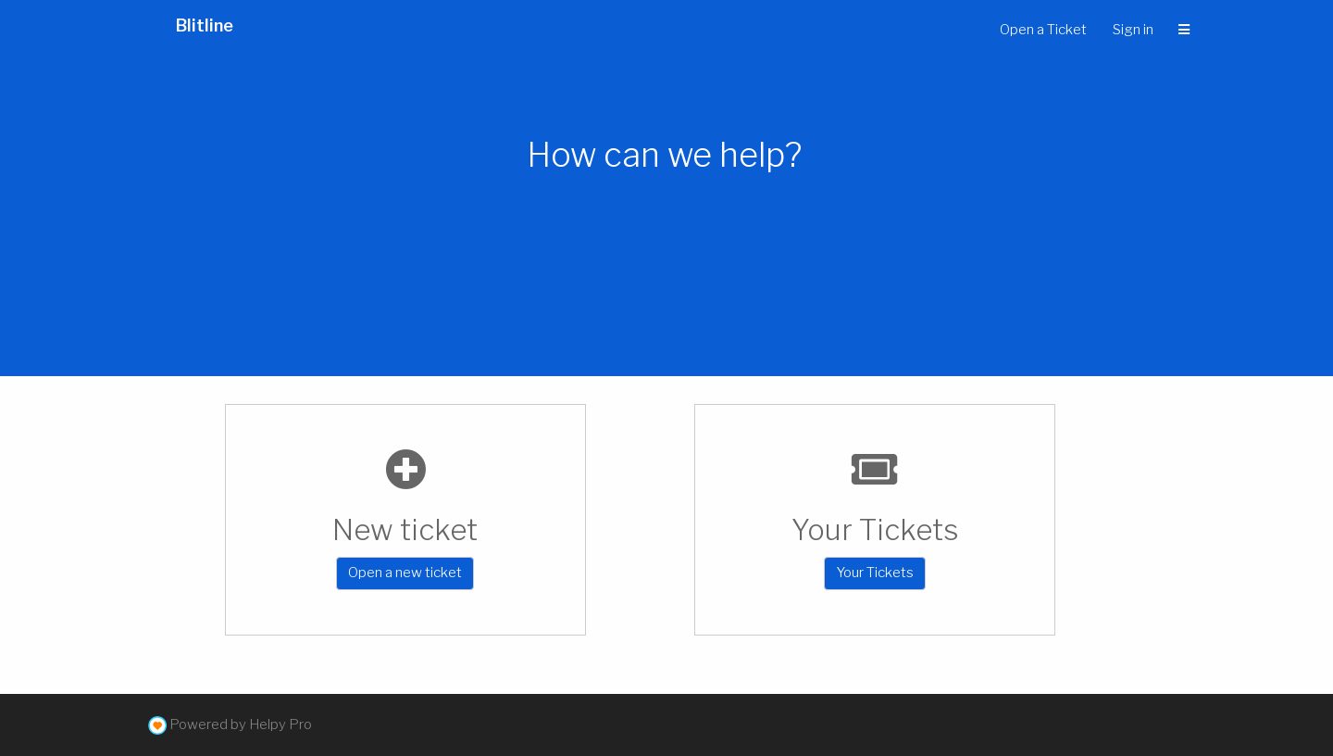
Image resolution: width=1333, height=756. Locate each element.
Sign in (1133, 29)
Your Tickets (875, 572)
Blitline (204, 25)
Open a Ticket (1043, 29)
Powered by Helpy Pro (240, 724)
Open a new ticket (405, 572)
